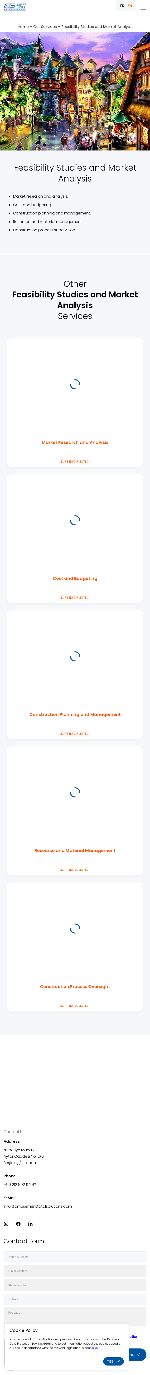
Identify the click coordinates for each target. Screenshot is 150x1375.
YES (113, 1361)
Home (23, 26)
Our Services (45, 26)
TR (122, 6)
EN (130, 6)
